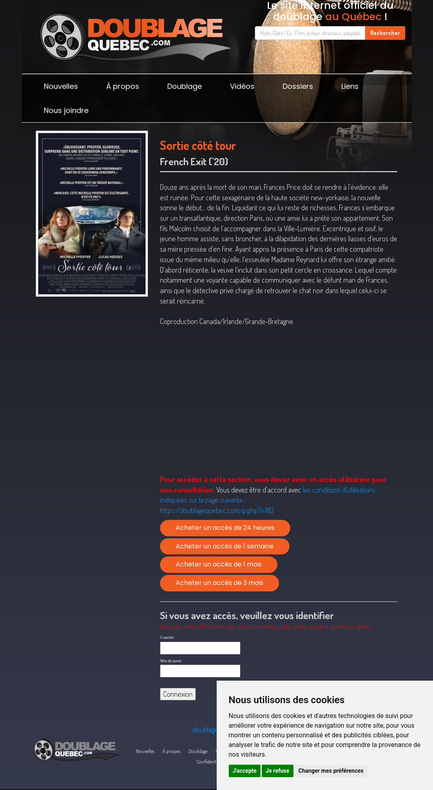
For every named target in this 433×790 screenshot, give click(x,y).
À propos (122, 86)
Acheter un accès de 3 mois (219, 582)
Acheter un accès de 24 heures (225, 527)
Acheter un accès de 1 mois (219, 564)
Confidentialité (211, 761)
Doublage (184, 86)
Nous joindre (66, 110)
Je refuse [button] (277, 770)
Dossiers (298, 86)
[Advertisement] (92, 357)
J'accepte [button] (245, 770)
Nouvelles (61, 86)
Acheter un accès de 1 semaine (225, 546)
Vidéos (242, 86)
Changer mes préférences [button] (330, 770)
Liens (350, 86)
